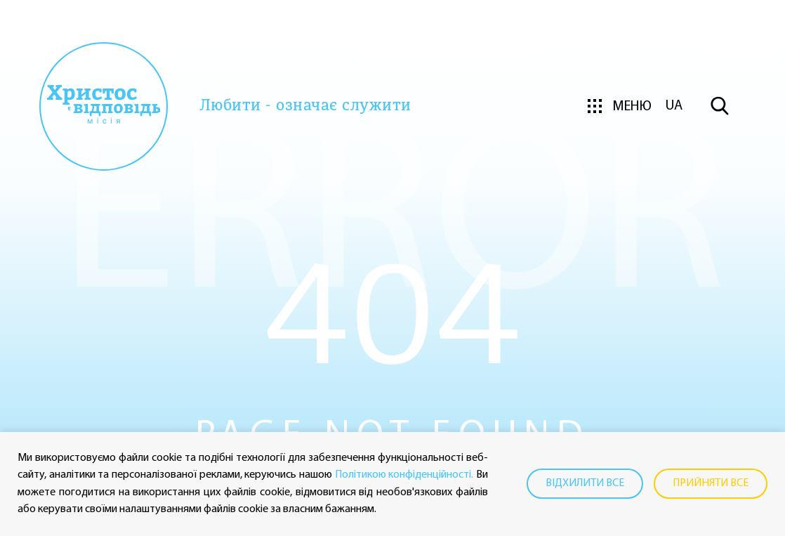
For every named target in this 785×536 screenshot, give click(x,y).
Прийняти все (710, 483)
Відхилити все (585, 483)
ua (674, 106)
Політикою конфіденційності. (404, 475)
